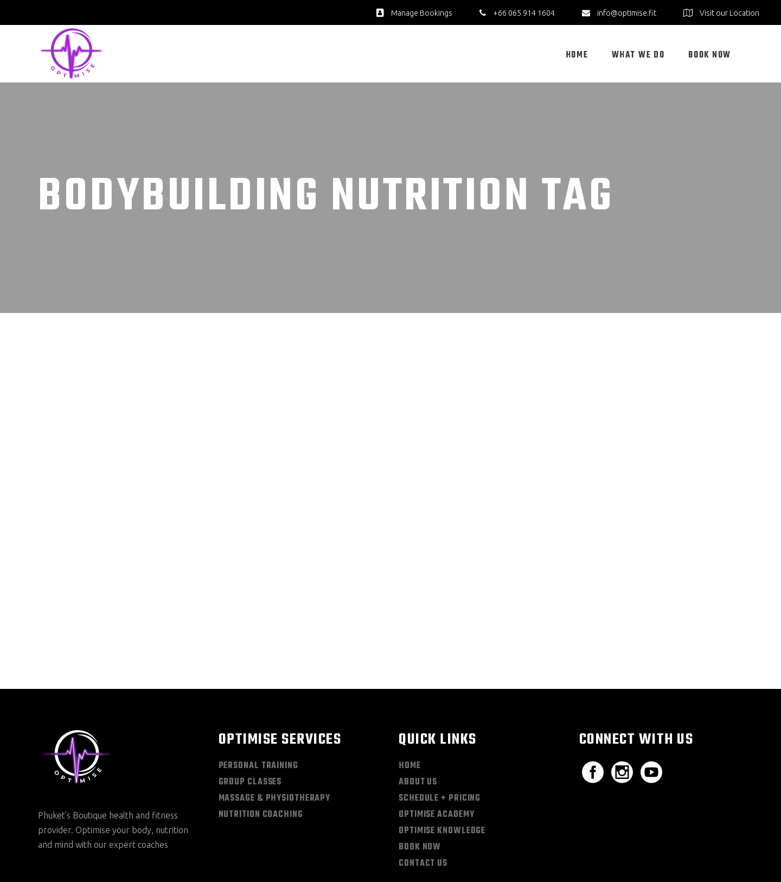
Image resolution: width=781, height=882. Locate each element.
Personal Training (258, 692)
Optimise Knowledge (442, 757)
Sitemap (606, 854)
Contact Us (423, 789)
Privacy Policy (651, 854)
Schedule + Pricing (440, 724)
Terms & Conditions (713, 854)
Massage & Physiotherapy (275, 724)
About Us (418, 708)
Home (410, 692)
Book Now (420, 773)
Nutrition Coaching (261, 740)
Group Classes (250, 708)
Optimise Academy (436, 740)
